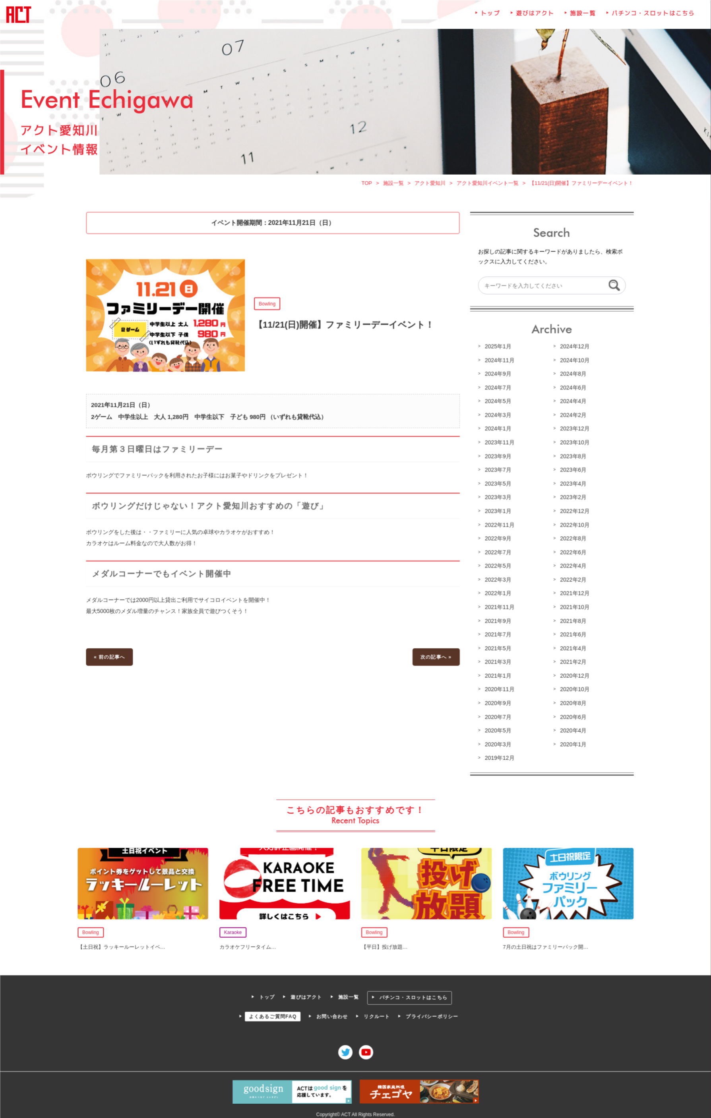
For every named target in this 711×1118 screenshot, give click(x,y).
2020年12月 (572, 674)
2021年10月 (572, 606)
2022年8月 (571, 539)
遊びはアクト (534, 18)
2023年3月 (497, 498)
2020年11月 (498, 688)
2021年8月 (571, 620)
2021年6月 (571, 634)
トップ (489, 18)
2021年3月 (497, 661)
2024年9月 (497, 375)
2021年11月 (498, 606)
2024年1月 (497, 430)
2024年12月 (572, 348)
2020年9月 (497, 702)
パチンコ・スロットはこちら (650, 18)
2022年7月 (497, 552)
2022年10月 (572, 525)
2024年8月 (571, 375)
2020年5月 (497, 729)
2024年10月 (572, 362)
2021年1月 (497, 674)
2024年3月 (497, 416)
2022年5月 (497, 566)
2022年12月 (572, 511)
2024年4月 (571, 403)
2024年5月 (497, 403)
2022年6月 (571, 552)
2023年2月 (571, 498)
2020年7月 (497, 715)
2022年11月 (498, 525)
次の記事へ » (435, 656)
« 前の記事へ (111, 656)
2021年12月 (572, 593)
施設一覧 (581, 18)
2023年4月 (571, 484)
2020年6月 (571, 715)
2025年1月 (497, 348)
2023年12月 (572, 430)
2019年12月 (498, 756)
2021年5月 (497, 647)
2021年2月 (571, 661)
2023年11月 (498, 443)
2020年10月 (572, 688)
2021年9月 (497, 620)
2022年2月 (571, 579)
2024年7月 (497, 389)
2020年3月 (497, 742)
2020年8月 (571, 702)
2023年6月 (571, 471)
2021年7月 (497, 634)
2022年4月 (571, 566)
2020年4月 (571, 729)
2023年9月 (497, 457)
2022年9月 (497, 539)
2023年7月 (497, 471)
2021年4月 (571, 647)
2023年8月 (571, 457)
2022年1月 (497, 593)
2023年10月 (572, 443)
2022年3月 (497, 579)
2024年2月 (571, 416)
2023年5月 (497, 484)
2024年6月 (571, 389)
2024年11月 (498, 362)
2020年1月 (571, 742)
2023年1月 (497, 511)
